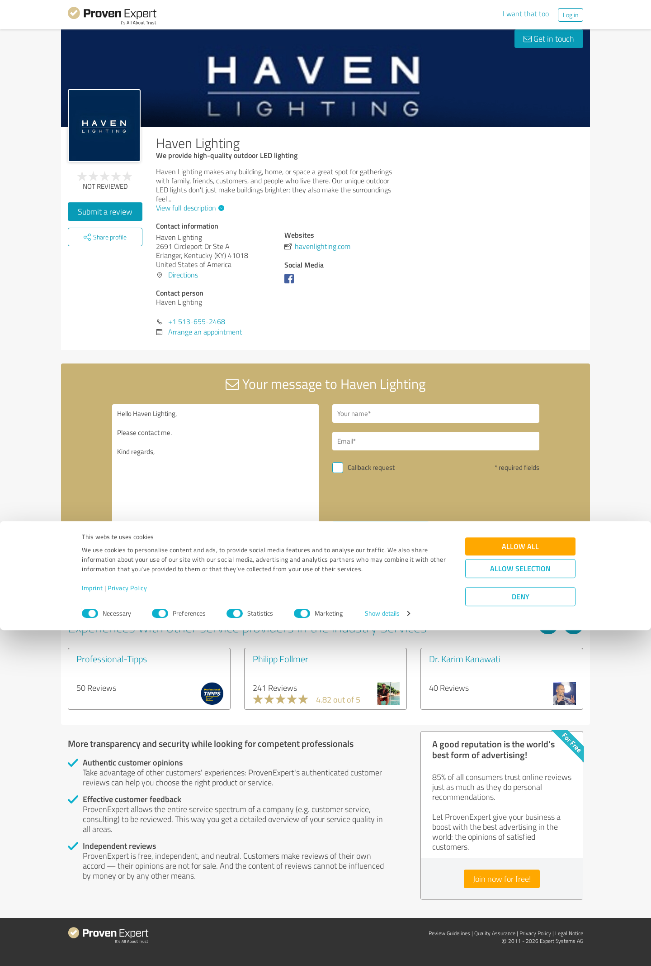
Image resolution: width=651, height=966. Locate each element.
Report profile (240, 594)
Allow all (520, 882)
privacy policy (387, 554)
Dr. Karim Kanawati (464, 658)
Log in (570, 14)
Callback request (371, 467)
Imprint (92, 923)
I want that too (526, 14)
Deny (520, 932)
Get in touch (549, 38)
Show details (382, 949)
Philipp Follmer (280, 658)
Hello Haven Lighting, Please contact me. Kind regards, (215, 482)
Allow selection (520, 904)
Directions (183, 275)
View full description (189, 208)
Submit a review (105, 211)
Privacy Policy (127, 923)
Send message (380, 530)
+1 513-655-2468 (196, 321)
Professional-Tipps (111, 658)
